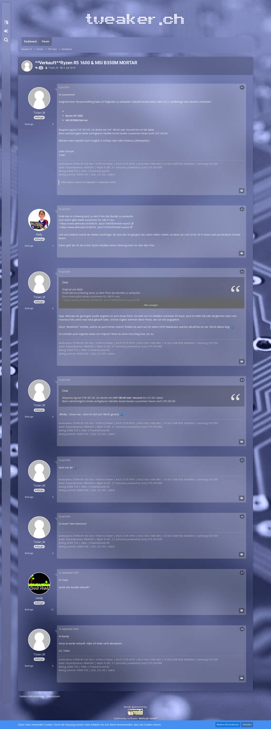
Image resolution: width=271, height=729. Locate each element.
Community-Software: (136, 718)
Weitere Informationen (228, 724)
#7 (242, 572)
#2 (242, 209)
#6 (242, 516)
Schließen (247, 724)
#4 (242, 380)
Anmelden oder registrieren (6, 31)
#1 (242, 87)
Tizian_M (53, 67)
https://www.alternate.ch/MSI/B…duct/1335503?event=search (95, 227)
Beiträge (29, 124)
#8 (242, 629)
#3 (242, 271)
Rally (64, 414)
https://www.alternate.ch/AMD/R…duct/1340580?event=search (95, 223)
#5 (242, 460)
